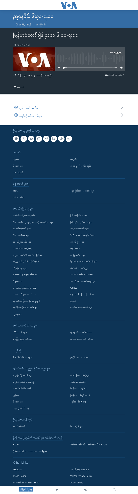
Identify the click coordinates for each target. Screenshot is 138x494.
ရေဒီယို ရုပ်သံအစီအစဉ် (23, 381)
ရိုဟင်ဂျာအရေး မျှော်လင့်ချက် (83, 261)
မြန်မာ (16, 159)
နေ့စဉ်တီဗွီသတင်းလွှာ (22, 375)
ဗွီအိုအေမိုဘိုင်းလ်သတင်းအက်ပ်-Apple (30, 451)
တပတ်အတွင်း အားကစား (24, 287)
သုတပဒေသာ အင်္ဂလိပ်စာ (81, 338)
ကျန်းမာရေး (75, 248)
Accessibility (76, 482)
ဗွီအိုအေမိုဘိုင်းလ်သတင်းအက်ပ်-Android (88, 444)
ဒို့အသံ (73, 301)
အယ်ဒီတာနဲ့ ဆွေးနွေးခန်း (24, 215)
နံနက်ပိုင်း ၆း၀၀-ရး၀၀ (23, 357)
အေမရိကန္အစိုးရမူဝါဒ (79, 469)
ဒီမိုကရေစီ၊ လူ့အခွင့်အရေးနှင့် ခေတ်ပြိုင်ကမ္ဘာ (33, 222)
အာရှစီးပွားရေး (77, 241)
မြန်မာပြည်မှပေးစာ (79, 215)
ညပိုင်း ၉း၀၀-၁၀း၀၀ (79, 357)
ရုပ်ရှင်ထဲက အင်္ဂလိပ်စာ (81, 332)
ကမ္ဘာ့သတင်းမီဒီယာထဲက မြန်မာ (27, 254)
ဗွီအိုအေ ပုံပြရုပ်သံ (78, 388)
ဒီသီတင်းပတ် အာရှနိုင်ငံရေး (82, 235)
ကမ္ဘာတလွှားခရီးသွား (79, 228)
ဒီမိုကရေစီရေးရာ (21, 235)
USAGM (17, 469)
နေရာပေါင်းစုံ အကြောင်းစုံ (82, 294)
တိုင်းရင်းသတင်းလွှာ (79, 268)
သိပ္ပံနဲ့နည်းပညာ (20, 268)
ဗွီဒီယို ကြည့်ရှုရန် (23, 24)
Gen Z (73, 287)
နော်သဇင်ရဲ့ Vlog (78, 401)
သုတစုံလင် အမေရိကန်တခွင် (83, 281)
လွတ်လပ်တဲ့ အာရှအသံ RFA (26, 482)
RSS (15, 190)
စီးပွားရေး (17, 281)
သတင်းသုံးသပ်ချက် (22, 228)
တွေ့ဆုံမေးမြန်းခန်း (21, 408)
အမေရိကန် (18, 172)
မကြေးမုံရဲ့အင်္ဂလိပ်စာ (22, 338)
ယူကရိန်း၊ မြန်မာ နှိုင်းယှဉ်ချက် (26, 301)
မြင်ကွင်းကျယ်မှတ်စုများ (81, 222)
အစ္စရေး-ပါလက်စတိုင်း (80, 165)
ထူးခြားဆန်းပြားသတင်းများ (25, 307)
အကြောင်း (41, 24)
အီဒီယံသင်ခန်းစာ (20, 332)
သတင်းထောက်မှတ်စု (22, 248)
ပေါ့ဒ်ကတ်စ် (18, 197)
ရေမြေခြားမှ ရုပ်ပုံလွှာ (80, 375)
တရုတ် (73, 159)
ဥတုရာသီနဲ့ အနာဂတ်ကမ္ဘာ (25, 274)
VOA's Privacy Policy (81, 476)
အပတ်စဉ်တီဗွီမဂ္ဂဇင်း (22, 388)
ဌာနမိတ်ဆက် (19, 426)
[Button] (18, 88)
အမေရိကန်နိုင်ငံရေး (22, 241)
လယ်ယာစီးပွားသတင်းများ (25, 294)
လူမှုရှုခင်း (17, 314)
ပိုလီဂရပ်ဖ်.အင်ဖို (78, 381)
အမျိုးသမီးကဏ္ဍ (77, 254)
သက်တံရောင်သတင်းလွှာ (81, 307)
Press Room (19, 476)
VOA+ (16, 444)
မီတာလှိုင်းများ (76, 426)
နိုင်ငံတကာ (18, 165)
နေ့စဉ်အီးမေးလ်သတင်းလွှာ (82, 190)
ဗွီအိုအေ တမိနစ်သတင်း (80, 395)
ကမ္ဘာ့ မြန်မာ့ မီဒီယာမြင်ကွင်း (26, 261)
